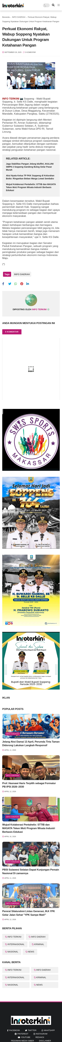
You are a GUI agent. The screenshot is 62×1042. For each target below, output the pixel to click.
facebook (14, 1030)
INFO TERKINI (14, 937)
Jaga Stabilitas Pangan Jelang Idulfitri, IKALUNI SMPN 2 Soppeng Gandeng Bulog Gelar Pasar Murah (30, 167)
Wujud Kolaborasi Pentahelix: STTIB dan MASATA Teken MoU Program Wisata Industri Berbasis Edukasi (31, 187)
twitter (32, 1030)
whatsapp (49, 1030)
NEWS (31, 951)
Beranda (6, 17)
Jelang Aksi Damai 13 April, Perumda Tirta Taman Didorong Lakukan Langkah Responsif (31, 743)
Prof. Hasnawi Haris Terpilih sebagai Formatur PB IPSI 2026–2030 (29, 785)
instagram (41, 1034)
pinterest (22, 1034)
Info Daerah (12, 734)
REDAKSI (39, 1037)
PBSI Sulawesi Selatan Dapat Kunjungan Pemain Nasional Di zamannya (30, 871)
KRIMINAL (39, 944)
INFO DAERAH (18, 17)
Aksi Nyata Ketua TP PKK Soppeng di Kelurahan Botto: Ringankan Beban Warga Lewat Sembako (30, 177)
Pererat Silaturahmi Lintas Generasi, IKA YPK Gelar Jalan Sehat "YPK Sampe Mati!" (28, 913)
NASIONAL (13, 951)
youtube (25, 1037)
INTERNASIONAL (16, 944)
